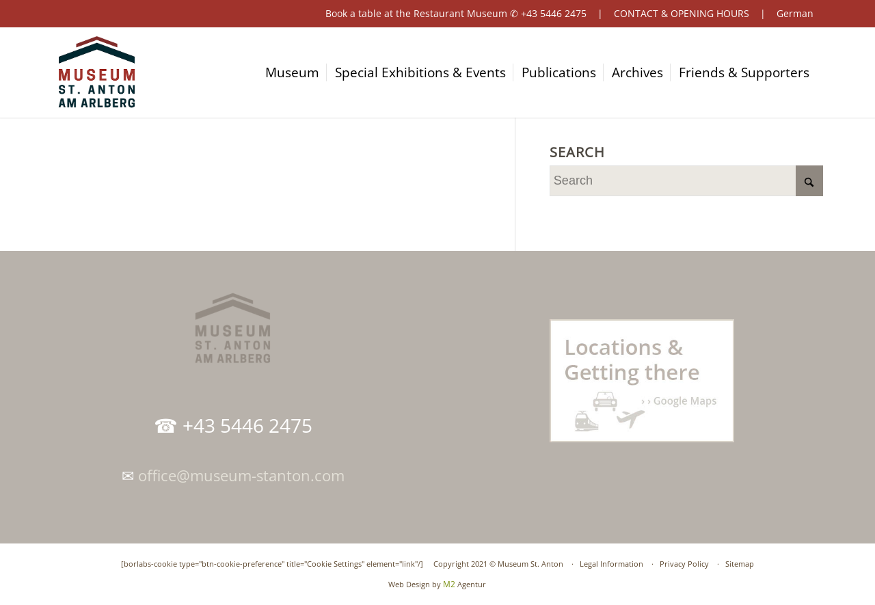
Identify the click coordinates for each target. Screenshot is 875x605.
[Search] (687, 180)
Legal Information (611, 564)
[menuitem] (298, 72)
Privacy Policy (684, 564)
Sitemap (739, 564)
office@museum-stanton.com (241, 475)
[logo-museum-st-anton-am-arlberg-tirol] (96, 72)
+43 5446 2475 (554, 13)
